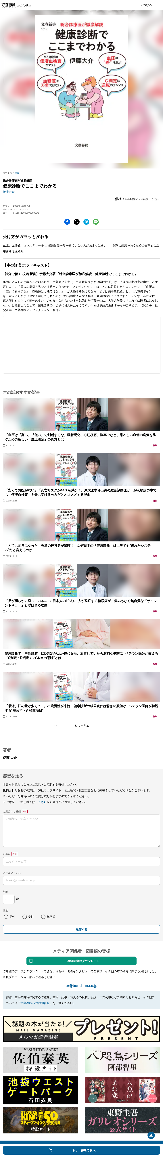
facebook (67, 222)
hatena (86, 222)
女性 (31, 916)
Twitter (77, 222)
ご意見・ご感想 (12, 811)
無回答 (51, 916)
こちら (42, 802)
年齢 (5, 891)
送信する (81, 929)
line (96, 222)
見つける (146, 5)
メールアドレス (12, 872)
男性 (12, 916)
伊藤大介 (9, 191)
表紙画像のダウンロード (83, 961)
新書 (17, 172)
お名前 (7, 853)
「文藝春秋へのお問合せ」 (35, 1003)
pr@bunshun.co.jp (81, 985)
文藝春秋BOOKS (16, 5)
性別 (5, 910)
